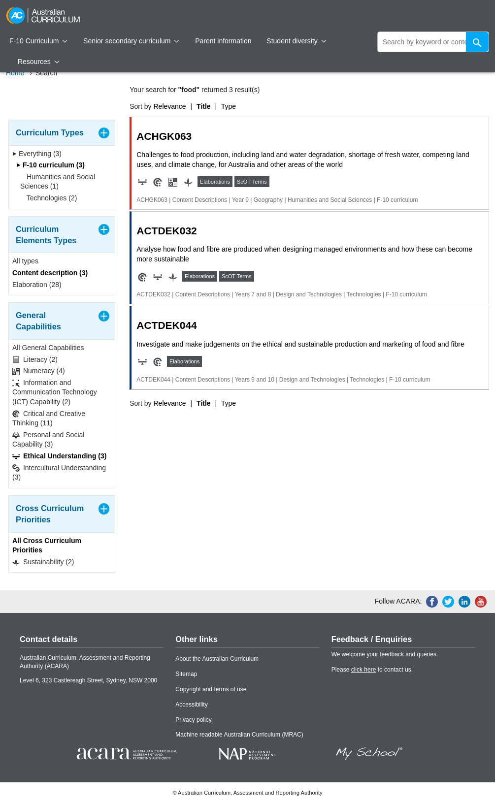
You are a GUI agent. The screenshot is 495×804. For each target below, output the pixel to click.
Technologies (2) (48, 198)
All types (25, 261)
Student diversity (296, 41)
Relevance (170, 106)
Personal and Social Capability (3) (48, 440)
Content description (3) (50, 273)
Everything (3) (37, 154)
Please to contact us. (372, 669)
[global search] (433, 42)
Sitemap (186, 674)
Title (204, 106)
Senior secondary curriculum (131, 41)
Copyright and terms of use (210, 689)
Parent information (223, 41)
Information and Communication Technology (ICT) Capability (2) (54, 392)
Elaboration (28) (37, 285)
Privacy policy (193, 719)
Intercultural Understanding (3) (59, 473)
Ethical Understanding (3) (59, 456)
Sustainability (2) (43, 562)
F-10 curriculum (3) (50, 165)
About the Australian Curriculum (217, 658)
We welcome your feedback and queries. (384, 654)
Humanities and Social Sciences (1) (57, 182)
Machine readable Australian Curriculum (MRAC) (239, 734)
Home (15, 73)
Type (228, 106)
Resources (38, 61)
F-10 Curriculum (38, 41)
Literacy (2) (35, 359)
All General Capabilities (48, 348)
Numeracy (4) (38, 371)
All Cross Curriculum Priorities (46, 545)
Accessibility (191, 704)
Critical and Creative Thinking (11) (48, 418)
